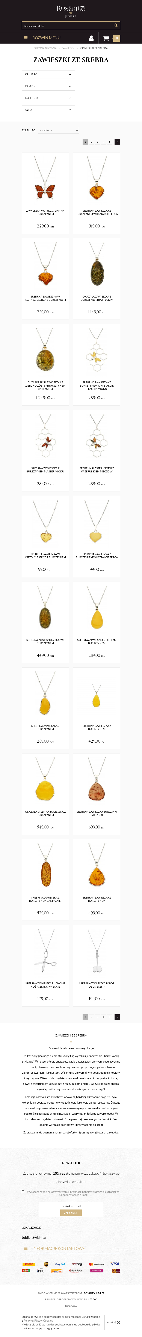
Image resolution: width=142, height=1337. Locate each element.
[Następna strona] (117, 142)
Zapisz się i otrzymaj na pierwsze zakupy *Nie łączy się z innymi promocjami (71, 1177)
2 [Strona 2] (91, 141)
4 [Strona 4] (103, 141)
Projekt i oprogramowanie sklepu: (71, 1299)
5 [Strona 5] (109, 141)
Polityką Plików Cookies (38, 1320)
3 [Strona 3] (97, 141)
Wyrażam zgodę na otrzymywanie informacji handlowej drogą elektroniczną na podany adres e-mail (73, 1193)
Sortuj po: (29, 130)
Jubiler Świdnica (34, 1237)
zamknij (113, 1322)
